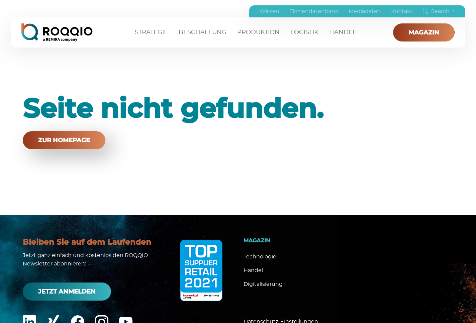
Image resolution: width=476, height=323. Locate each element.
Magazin (423, 32)
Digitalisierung (263, 284)
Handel (342, 32)
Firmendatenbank (314, 11)
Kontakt (402, 11)
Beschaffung (202, 32)
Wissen (269, 11)
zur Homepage (64, 140)
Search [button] (437, 11)
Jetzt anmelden (67, 291)
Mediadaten (365, 11)
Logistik (304, 32)
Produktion (258, 32)
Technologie (260, 256)
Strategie (151, 32)
